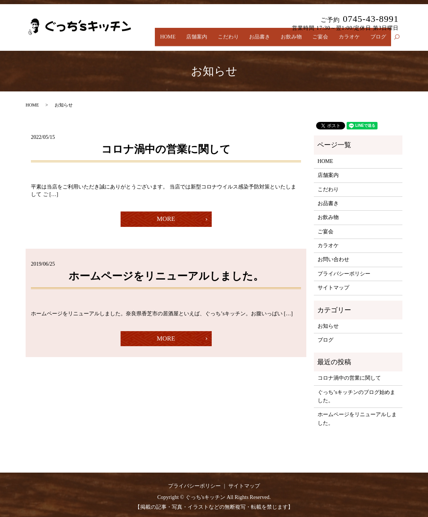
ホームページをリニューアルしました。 (166, 277)
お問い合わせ (333, 259)
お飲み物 (298, 41)
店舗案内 (209, 41)
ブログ (379, 41)
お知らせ (328, 326)
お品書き (268, 41)
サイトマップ (333, 287)
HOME (183, 41)
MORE (166, 220)
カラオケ (351, 41)
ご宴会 (325, 41)
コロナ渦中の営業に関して (166, 149)
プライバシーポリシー (344, 274)
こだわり (239, 41)
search (400, 41)
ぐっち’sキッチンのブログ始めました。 (356, 396)
